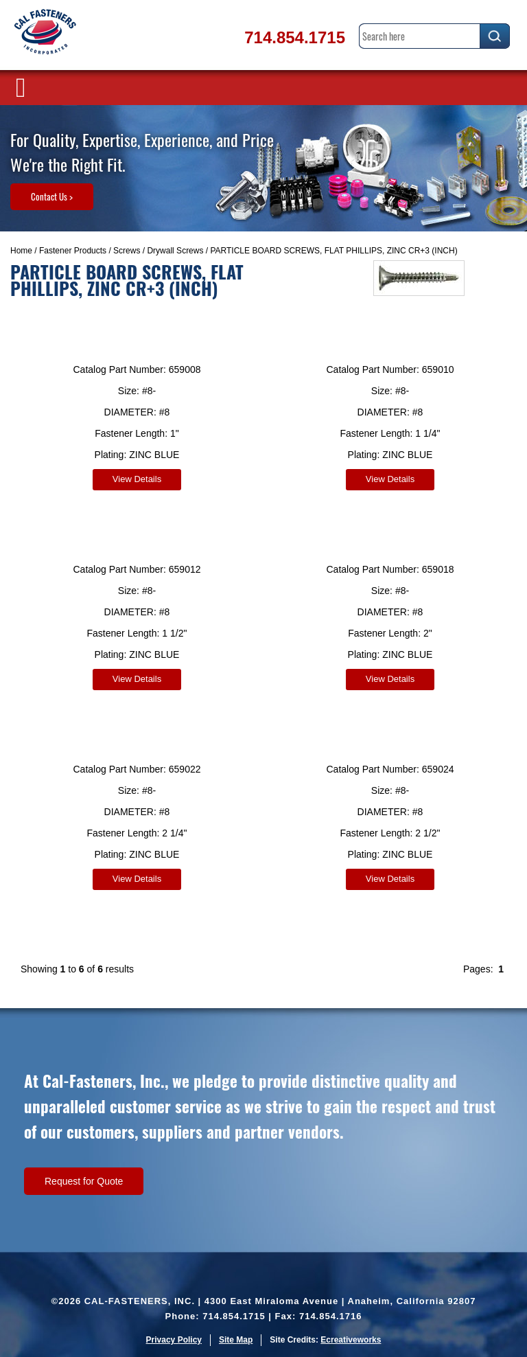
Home (21, 250)
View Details (137, 479)
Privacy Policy (174, 1340)
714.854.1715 (294, 37)
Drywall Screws (175, 250)
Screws (126, 250)
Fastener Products (72, 250)
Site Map (236, 1340)
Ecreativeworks (350, 1340)
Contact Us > (52, 196)
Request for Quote (84, 1181)
